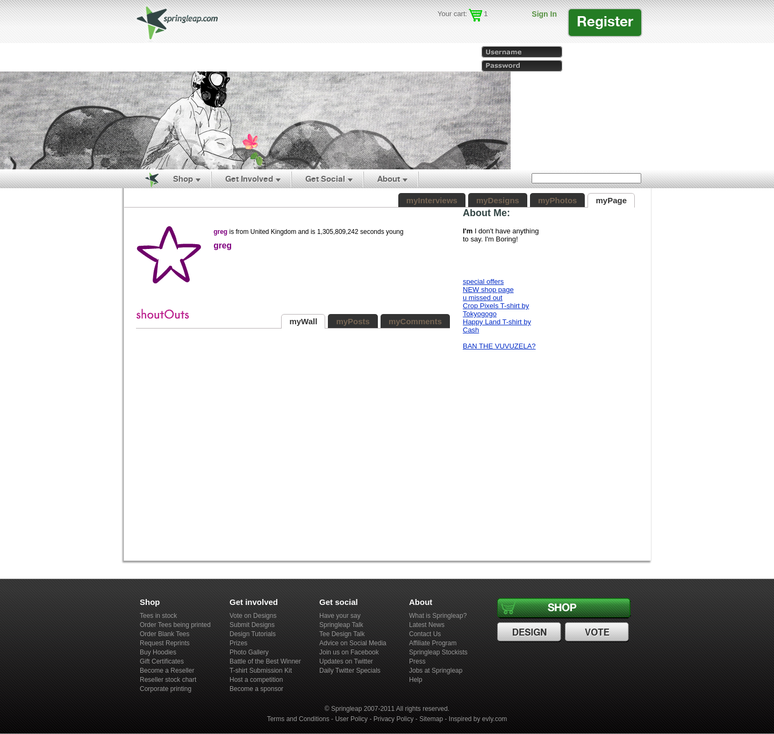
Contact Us (425, 634)
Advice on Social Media (352, 643)
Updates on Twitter (346, 661)
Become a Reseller (167, 670)
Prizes (238, 643)
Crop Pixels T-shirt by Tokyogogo (496, 310)
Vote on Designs (253, 615)
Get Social (325, 179)
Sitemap (431, 719)
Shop (183, 179)
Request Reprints (165, 643)
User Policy (351, 719)
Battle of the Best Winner (265, 661)
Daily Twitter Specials (350, 670)
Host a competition (256, 679)
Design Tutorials (253, 634)
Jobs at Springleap (435, 670)
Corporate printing (165, 689)
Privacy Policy (394, 719)
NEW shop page (488, 290)
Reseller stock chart (168, 679)
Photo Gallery (249, 652)
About (388, 179)
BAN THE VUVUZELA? (499, 346)
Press (417, 661)
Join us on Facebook (349, 652)
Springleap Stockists (438, 652)
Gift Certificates (162, 661)
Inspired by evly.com (478, 719)
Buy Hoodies (158, 652)
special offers (483, 281)
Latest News (427, 625)
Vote (598, 632)
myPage (611, 200)
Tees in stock (158, 615)
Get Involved (249, 179)
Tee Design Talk (342, 634)
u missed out (483, 298)
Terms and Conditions (298, 719)
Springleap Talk (341, 625)
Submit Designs (252, 625)
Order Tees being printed (175, 625)
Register (605, 21)
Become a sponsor (256, 689)
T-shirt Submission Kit (261, 670)
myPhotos (557, 200)
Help (415, 679)
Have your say (340, 615)
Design (530, 632)
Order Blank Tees (165, 634)
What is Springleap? (438, 615)
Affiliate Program (432, 643)
